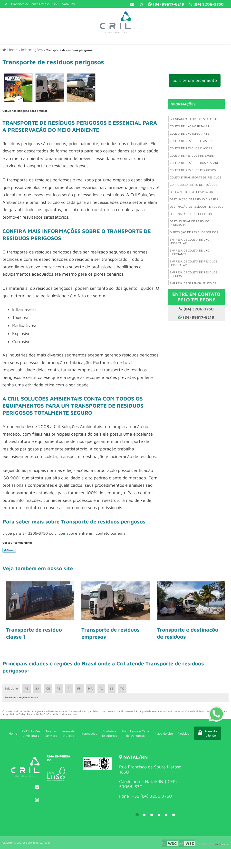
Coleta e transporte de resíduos (195, 177)
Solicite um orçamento (195, 80)
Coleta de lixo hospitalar (189, 126)
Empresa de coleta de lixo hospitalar (190, 241)
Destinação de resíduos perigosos (196, 206)
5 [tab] (166, 814)
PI (70, 688)
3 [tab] (151, 814)
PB (60, 688)
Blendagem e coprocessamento (194, 119)
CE (49, 688)
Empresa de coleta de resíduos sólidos (193, 274)
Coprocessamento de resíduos (193, 185)
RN (81, 688)
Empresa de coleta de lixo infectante (190, 252)
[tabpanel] (151, 777)
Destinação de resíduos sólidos (194, 214)
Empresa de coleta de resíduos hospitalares (193, 263)
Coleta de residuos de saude (192, 155)
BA (38, 688)
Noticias (180, 733)
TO (125, 688)
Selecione (11, 688)
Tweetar (9, 550)
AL (103, 688)
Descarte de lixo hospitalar (191, 192)
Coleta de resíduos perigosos (193, 170)
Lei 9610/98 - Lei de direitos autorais (56, 714)
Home (13, 733)
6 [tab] (173, 814)
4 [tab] (158, 814)
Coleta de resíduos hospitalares (195, 163)
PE (27, 688)
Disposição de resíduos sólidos (194, 232)
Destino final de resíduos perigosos (190, 223)
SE (114, 688)
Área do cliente (205, 733)
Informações (182, 104)
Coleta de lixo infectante (189, 133)
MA (92, 688)
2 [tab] (144, 814)
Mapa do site (161, 733)
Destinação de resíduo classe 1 (194, 199)
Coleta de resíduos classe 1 (191, 141)
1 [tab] (137, 814)
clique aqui (64, 533)
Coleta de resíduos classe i (191, 148)
